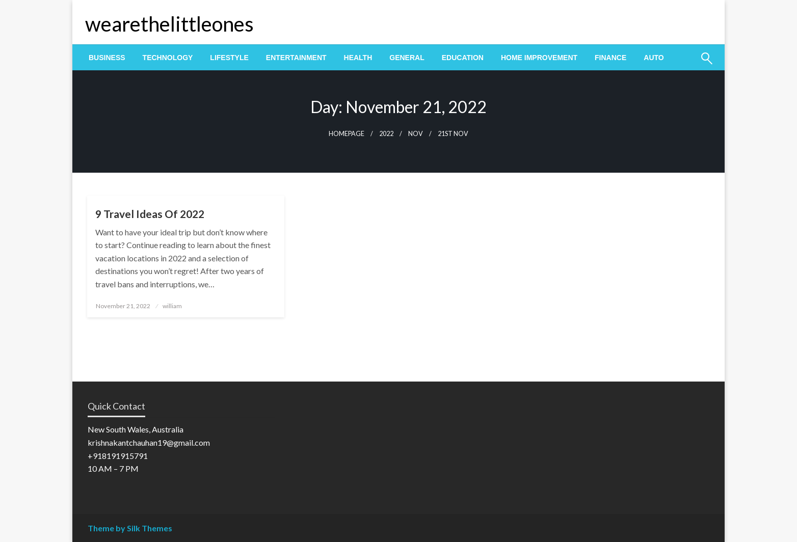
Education (463, 57)
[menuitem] (107, 57)
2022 (386, 134)
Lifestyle (229, 57)
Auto (653, 57)
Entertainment (296, 57)
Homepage (346, 134)
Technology (168, 57)
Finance (610, 57)
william (172, 306)
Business (107, 57)
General (406, 57)
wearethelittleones (169, 24)
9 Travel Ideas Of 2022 (149, 213)
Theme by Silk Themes (130, 528)
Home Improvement (539, 57)
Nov (415, 134)
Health (358, 57)
